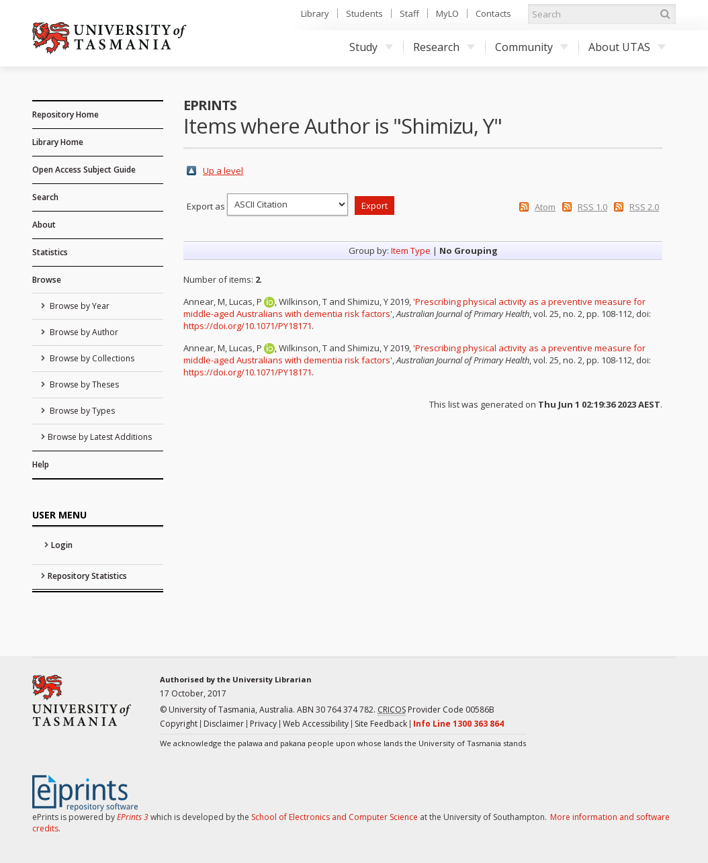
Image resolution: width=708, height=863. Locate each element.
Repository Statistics (87, 576)
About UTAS (627, 47)
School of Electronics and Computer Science (334, 817)
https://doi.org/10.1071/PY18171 (247, 326)
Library (315, 13)
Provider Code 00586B (436, 710)
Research (444, 47)
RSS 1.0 (592, 207)
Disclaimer (224, 723)
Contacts (493, 13)
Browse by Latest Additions (100, 437)
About (44, 224)
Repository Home (65, 114)
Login (62, 545)
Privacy (263, 723)
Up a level (223, 171)
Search (45, 197)
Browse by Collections (91, 358)
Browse (46, 279)
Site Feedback (381, 723)
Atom (545, 207)
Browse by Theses (83, 384)
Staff (409, 13)
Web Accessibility (316, 723)
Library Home (57, 142)
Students (364, 13)
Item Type (411, 250)
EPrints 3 (132, 817)
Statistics (50, 252)
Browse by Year (78, 306)
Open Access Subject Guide (84, 169)
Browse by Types (81, 410)
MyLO (447, 13)
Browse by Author (83, 332)
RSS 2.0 (644, 207)
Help (40, 464)
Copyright (178, 723)
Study (371, 47)
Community (531, 47)
